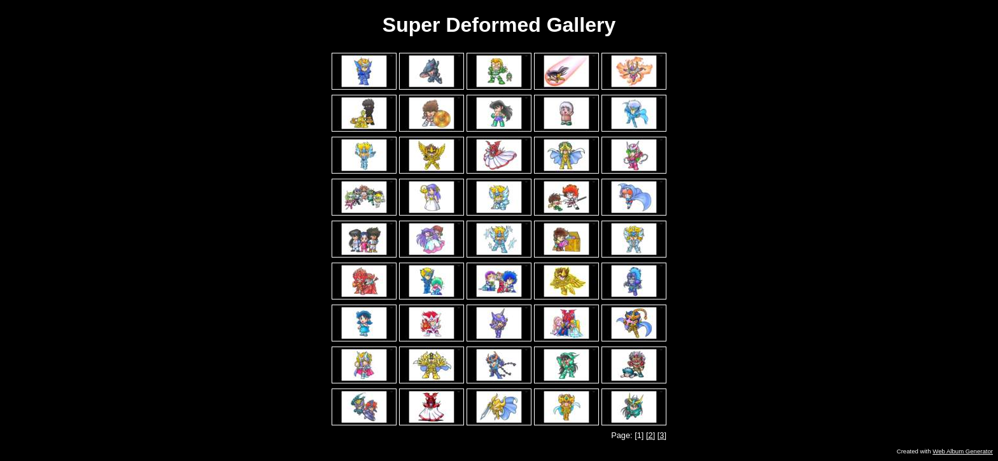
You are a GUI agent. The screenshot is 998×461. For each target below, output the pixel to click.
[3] (661, 435)
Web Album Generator (962, 451)
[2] (650, 435)
